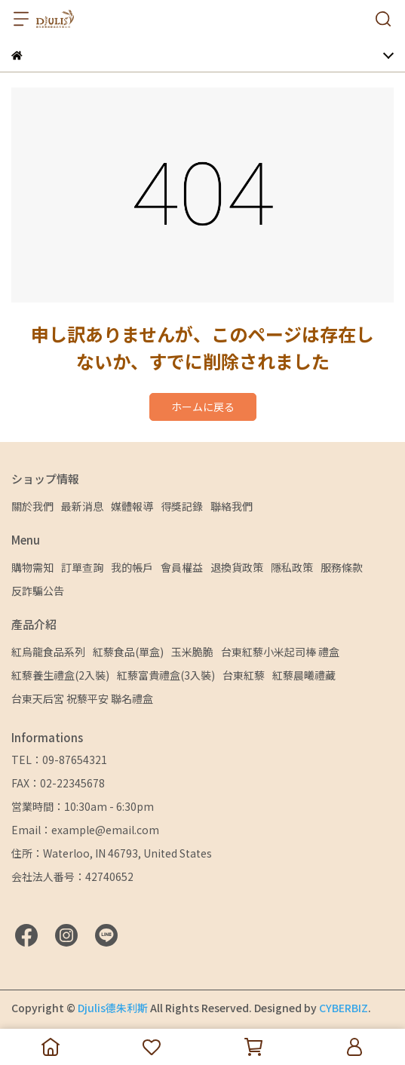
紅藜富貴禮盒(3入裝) (166, 675)
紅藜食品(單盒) (128, 651)
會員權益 (182, 567)
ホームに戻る (203, 406)
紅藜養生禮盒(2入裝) (60, 675)
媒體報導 (132, 506)
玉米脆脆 (192, 651)
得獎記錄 (182, 506)
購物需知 (32, 567)
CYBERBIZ (343, 1007)
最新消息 (82, 506)
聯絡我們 (231, 506)
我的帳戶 (132, 567)
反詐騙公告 (37, 590)
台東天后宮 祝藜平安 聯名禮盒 (82, 698)
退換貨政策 (236, 567)
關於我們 (32, 506)
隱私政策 (292, 567)
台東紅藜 (243, 675)
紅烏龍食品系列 (48, 651)
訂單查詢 (82, 567)
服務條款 (342, 567)
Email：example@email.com (85, 829)
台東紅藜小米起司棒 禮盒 (280, 651)
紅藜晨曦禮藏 (304, 675)
